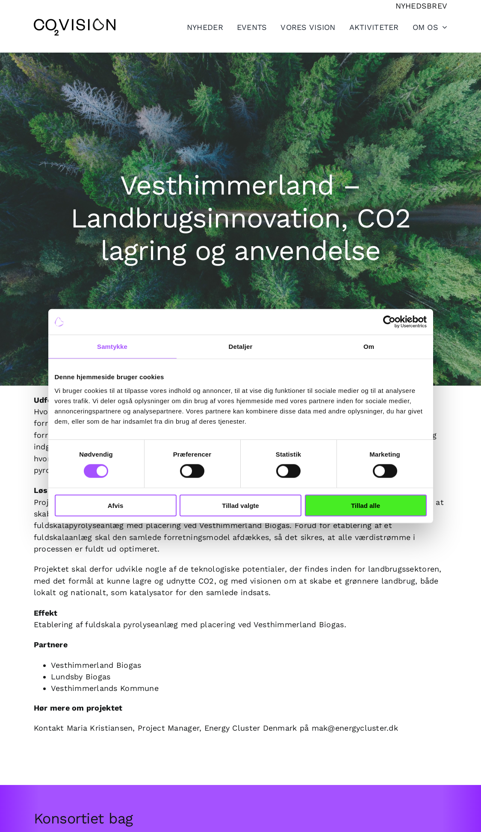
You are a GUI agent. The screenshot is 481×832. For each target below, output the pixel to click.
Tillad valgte (240, 505)
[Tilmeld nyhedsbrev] (421, 6)
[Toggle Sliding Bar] (367, 27)
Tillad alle (365, 505)
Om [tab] (368, 346)
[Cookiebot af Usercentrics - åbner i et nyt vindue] (389, 322)
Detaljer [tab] (241, 346)
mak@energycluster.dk (355, 727)
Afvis (116, 505)
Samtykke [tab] (112, 346)
